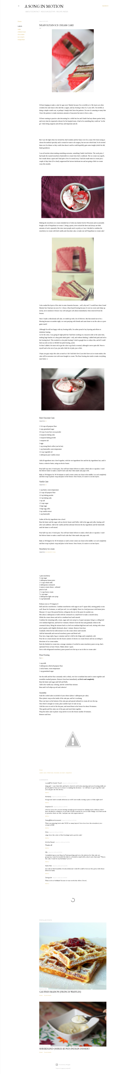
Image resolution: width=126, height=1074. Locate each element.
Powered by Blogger (63, 1064)
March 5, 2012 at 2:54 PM (59, 796)
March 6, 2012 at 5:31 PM (55, 852)
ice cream (21, 37)
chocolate (21, 34)
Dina (46, 832)
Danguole (48, 877)
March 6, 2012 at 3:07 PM (69, 820)
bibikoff (68, 1068)
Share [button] (20, 21)
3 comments (47, 1052)
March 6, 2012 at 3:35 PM (56, 832)
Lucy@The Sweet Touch (53, 783)
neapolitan (21, 39)
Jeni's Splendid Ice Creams (50, 552)
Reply (47, 792)
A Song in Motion (44, 6)
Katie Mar (48, 866)
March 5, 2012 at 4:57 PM (60, 806)
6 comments (47, 995)
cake (19, 29)
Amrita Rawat (50, 842)
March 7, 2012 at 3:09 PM (60, 877)
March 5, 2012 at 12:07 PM (70, 783)
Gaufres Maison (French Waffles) (60, 991)
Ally (46, 852)
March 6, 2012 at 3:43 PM (62, 842)
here (46, 421)
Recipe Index (61, 12)
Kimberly (48, 797)
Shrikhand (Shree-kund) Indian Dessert (64, 1048)
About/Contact (32, 12)
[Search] (105, 6)
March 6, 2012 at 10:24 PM (60, 866)
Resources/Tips (47, 12)
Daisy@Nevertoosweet (53, 820)
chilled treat (22, 32)
